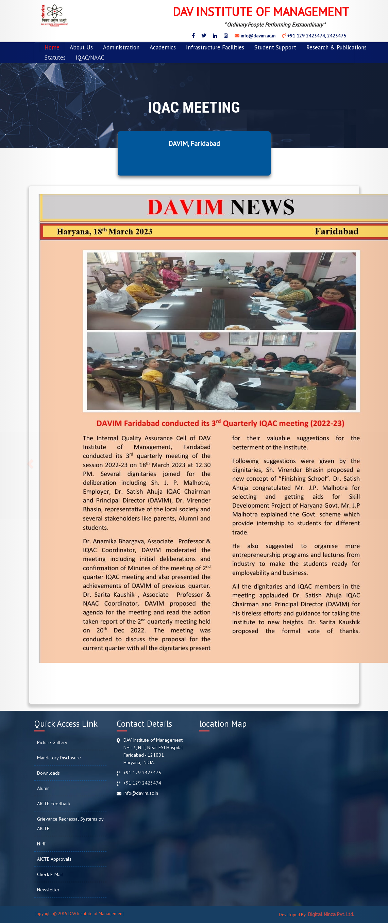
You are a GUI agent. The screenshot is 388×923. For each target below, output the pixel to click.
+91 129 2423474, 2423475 (316, 36)
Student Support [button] (275, 47)
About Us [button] (81, 47)
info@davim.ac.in (257, 36)
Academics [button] (163, 47)
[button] (29, 461)
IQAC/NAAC (90, 57)
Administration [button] (121, 47)
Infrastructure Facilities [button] (215, 47)
